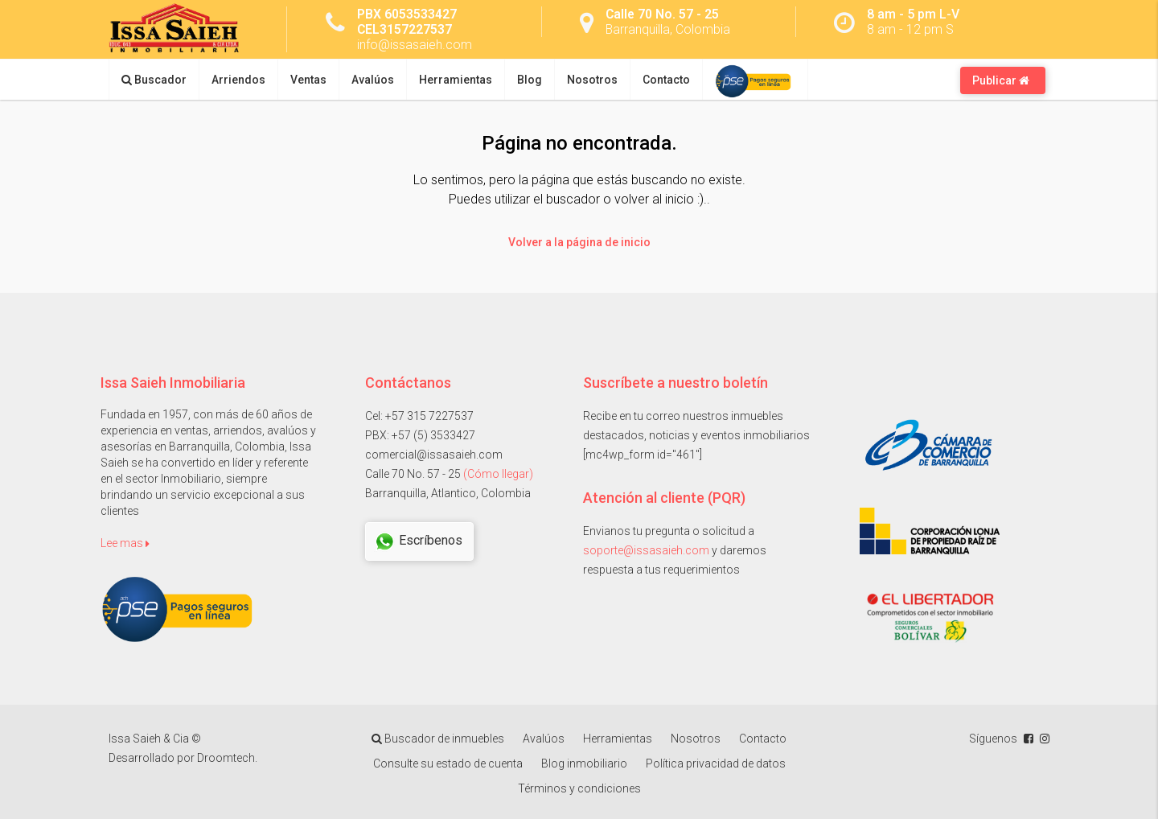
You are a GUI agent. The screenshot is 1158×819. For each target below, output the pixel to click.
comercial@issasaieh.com (434, 454)
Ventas (308, 79)
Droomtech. (227, 757)
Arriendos (238, 79)
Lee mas (125, 543)
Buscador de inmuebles (438, 738)
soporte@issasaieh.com (646, 550)
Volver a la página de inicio (579, 242)
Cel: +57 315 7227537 (419, 416)
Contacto (666, 79)
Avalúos (372, 79)
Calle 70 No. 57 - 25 (663, 14)
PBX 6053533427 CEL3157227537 (407, 21)
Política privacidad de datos (716, 763)
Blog (529, 79)
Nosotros (592, 79)
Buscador (154, 79)
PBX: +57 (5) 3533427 (420, 435)
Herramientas (455, 79)
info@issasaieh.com (414, 44)
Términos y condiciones (579, 788)
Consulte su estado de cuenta (448, 763)
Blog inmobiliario (584, 763)
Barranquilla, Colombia (668, 29)
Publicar (1000, 80)
